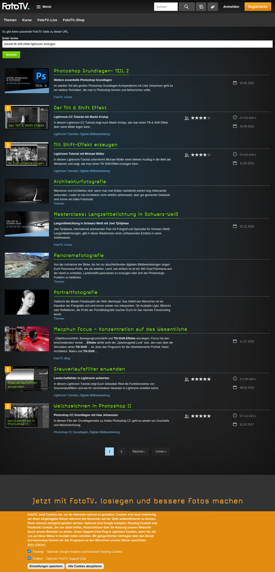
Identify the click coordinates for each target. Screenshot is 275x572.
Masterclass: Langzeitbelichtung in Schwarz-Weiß (116, 214)
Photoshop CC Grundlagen (71, 432)
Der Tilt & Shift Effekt (80, 108)
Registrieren (258, 7)
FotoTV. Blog (62, 358)
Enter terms (10, 38)
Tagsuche (212, 6)
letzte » (161, 451)
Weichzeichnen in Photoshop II (92, 406)
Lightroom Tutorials (66, 134)
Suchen (187, 6)
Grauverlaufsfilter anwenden (89, 369)
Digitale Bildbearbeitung (95, 134)
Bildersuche (201, 6)
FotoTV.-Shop (73, 20)
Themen (10, 20)
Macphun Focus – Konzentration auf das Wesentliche (120, 329)
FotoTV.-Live (47, 20)
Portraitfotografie (76, 292)
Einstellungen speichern (46, 566)
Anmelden (231, 7)
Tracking (38, 551)
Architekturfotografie (80, 182)
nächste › (139, 451)
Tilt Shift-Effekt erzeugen (85, 145)
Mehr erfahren (36, 544)
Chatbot (38, 558)
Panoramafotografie (79, 255)
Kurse (27, 20)
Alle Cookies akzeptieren (84, 566)
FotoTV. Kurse (63, 97)
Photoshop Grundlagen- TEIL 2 (91, 71)
